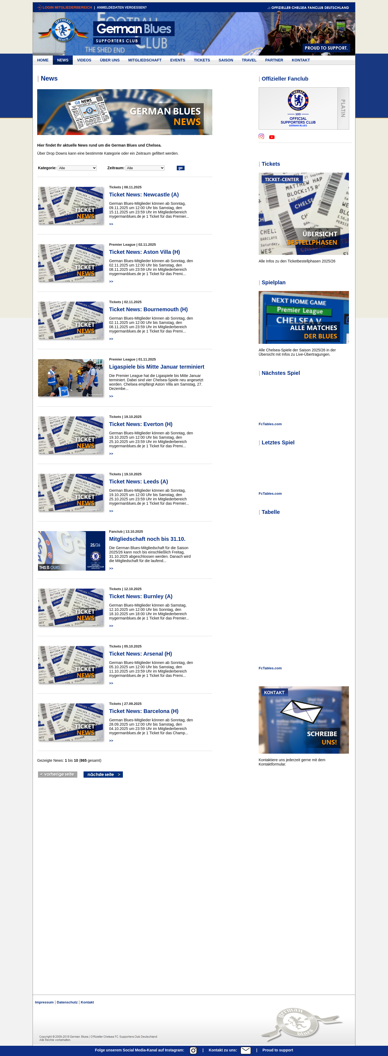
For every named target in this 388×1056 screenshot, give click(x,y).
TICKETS (202, 60)
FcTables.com (270, 424)
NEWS (62, 60)
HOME (42, 60)
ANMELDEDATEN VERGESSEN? (122, 7)
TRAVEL (249, 60)
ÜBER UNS (110, 60)
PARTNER (274, 60)
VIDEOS (84, 60)
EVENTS (177, 60)
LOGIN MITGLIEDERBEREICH (68, 7)
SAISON (226, 60)
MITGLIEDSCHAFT (145, 60)
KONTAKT (301, 60)
